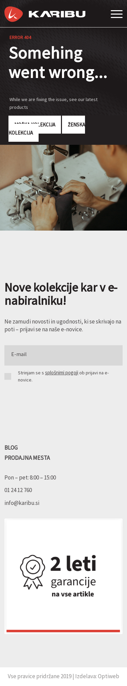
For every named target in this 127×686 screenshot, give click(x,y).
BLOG (11, 447)
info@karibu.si (21, 503)
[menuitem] (115, 13)
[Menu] (115, 14)
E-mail (19, 354)
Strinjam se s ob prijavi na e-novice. (63, 376)
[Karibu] (44, 14)
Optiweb (108, 676)
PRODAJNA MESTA (27, 458)
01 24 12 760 (18, 490)
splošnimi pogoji (61, 372)
